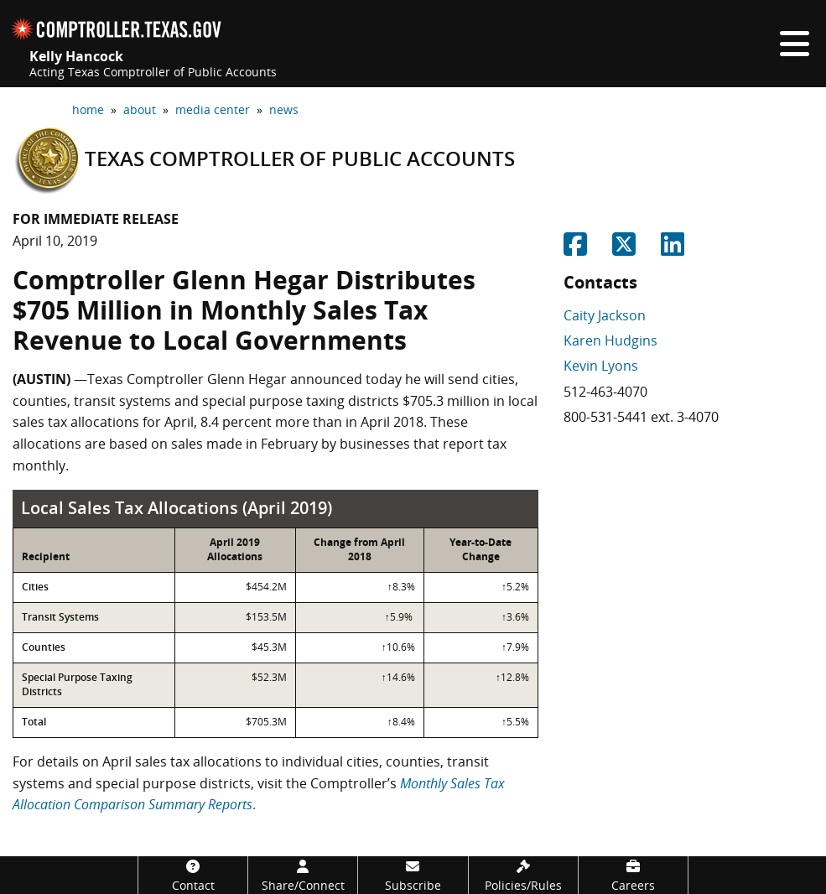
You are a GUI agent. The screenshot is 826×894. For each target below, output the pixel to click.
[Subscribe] (412, 875)
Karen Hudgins (610, 340)
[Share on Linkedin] (672, 249)
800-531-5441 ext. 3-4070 (641, 417)
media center (212, 109)
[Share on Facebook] (575, 249)
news (284, 109)
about (139, 109)
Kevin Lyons (601, 365)
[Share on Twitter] (624, 249)
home (88, 109)
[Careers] (633, 875)
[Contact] (192, 875)
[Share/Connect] (302, 875)
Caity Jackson (605, 315)
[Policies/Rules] (523, 875)
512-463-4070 (605, 391)
